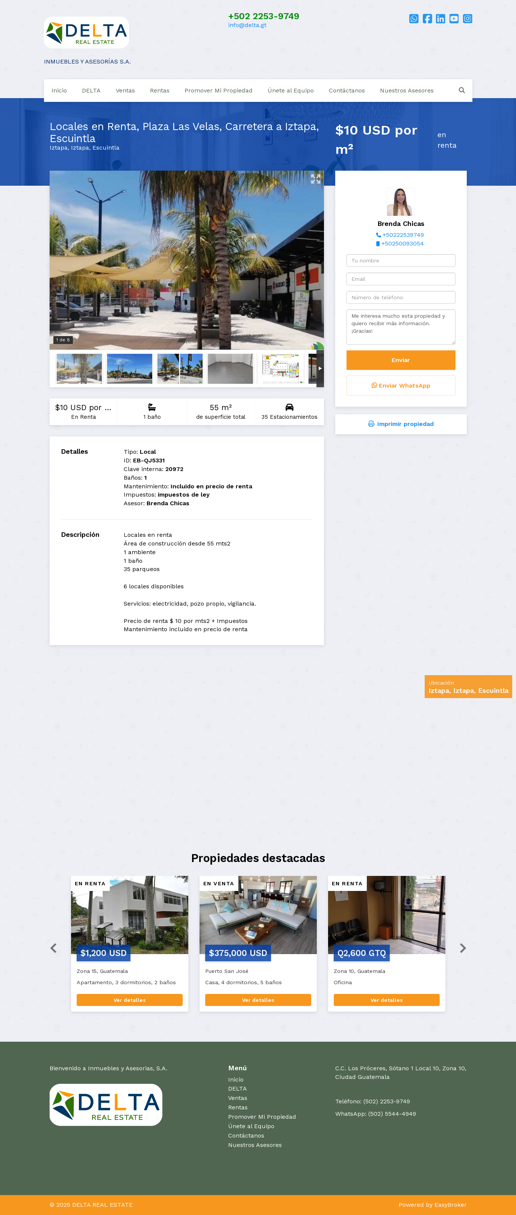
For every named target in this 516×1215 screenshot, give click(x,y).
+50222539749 (403, 234)
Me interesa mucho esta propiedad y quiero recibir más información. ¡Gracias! (401, 327)
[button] (50, 947)
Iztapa (59, 147)
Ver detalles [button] (129, 1000)
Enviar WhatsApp (401, 385)
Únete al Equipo (291, 90)
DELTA (91, 90)
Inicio (59, 90)
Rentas (159, 90)
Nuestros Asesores (407, 90)
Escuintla (106, 147)
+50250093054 (402, 243)
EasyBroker (450, 1204)
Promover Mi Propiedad (219, 90)
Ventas (125, 90)
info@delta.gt (247, 25)
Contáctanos (347, 90)
